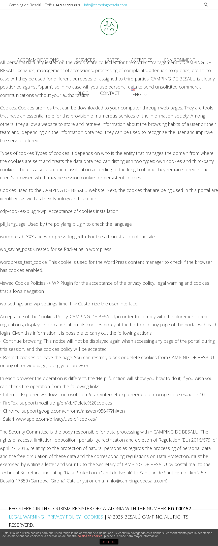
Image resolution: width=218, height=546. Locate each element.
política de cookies (90, 536)
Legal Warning (26, 517)
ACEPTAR (109, 541)
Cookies (93, 517)
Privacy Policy (64, 517)
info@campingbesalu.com (105, 4)
